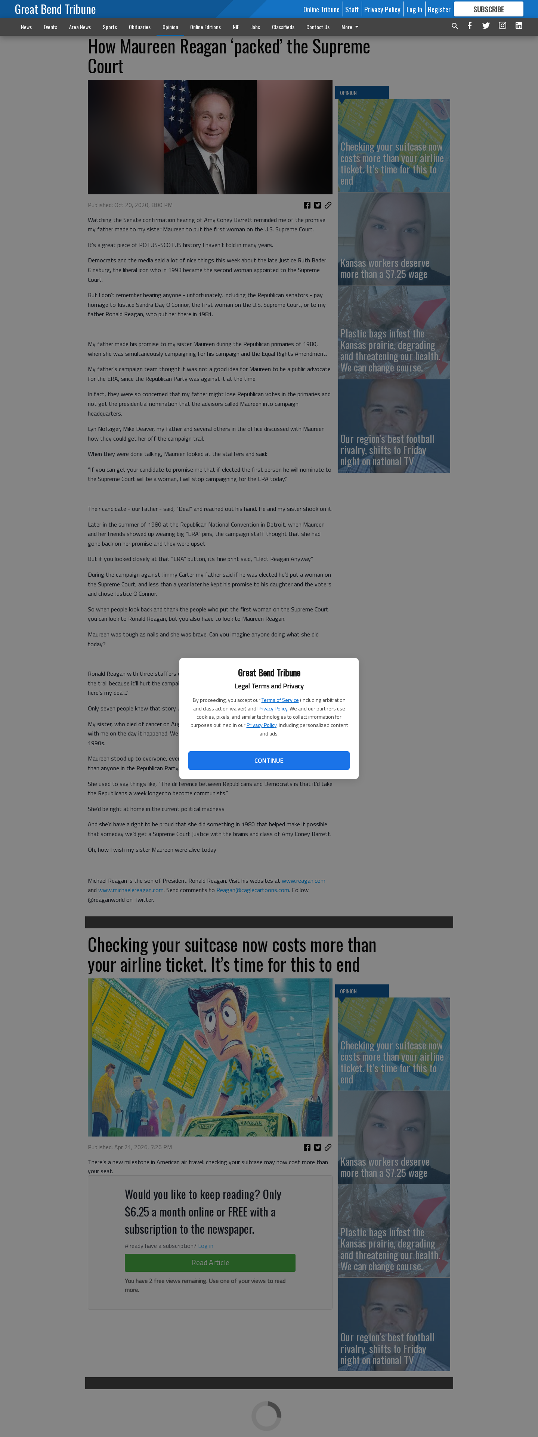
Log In (414, 9)
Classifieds (283, 27)
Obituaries (140, 27)
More (351, 26)
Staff (352, 9)
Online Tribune (321, 9)
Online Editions (205, 27)
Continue (268, 760)
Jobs (255, 27)
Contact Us (318, 27)
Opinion (170, 27)
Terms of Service (280, 700)
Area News (80, 27)
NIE (236, 27)
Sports (110, 27)
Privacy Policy (272, 708)
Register (439, 9)
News (26, 27)
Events (50, 27)
